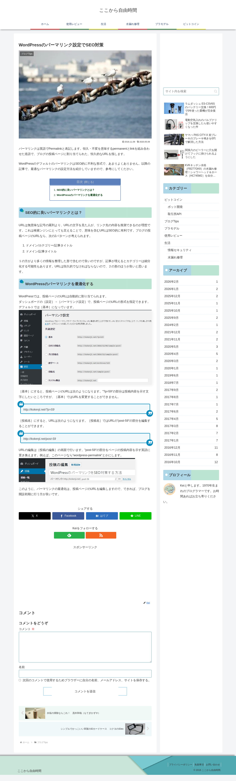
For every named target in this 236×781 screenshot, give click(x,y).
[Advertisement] (85, 574)
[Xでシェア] (35, 516)
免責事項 (197, 770)
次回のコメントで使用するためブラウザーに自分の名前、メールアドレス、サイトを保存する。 (87, 686)
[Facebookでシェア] (68, 516)
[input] (191, 91)
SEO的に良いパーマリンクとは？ (77, 190)
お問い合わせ (212, 770)
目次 (80, 182)
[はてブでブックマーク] (102, 516)
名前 (22, 673)
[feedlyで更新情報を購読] (81, 536)
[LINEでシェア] (135, 516)
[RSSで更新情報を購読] (89, 536)
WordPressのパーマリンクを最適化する (81, 195)
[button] (216, 91)
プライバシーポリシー (177, 770)
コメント (27, 629)
